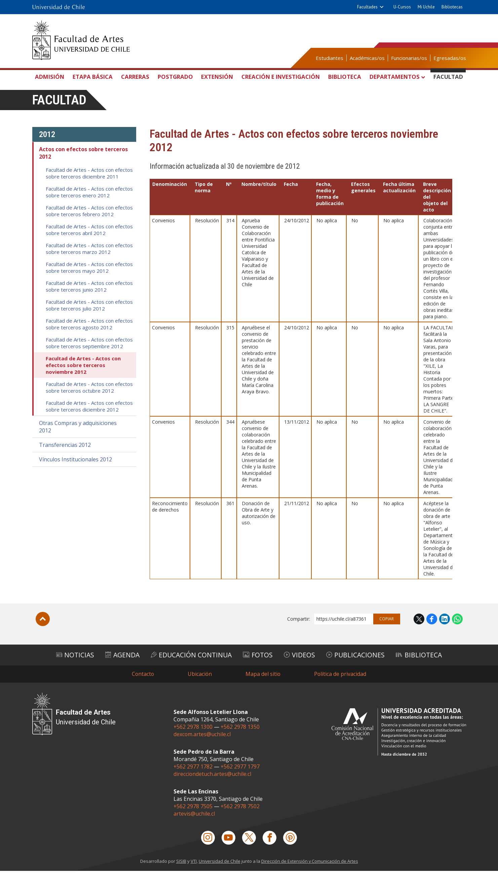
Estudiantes (329, 58)
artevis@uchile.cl (194, 826)
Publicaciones (359, 667)
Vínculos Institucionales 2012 (75, 472)
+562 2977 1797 (240, 779)
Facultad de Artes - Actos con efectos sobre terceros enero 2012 (89, 205)
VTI (193, 874)
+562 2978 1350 (240, 739)
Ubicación (200, 686)
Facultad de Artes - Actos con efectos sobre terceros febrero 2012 (89, 224)
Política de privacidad (341, 686)
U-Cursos (402, 7)
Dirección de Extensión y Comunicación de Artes (310, 874)
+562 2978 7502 (240, 819)
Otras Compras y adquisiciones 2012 (78, 439)
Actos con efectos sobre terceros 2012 (83, 166)
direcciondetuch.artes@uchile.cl (213, 786)
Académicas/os (367, 58)
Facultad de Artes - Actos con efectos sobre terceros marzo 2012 (89, 261)
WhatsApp (457, 632)
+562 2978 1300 (193, 739)
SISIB (181, 874)
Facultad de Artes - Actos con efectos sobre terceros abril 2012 (89, 243)
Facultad (447, 76)
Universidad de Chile (219, 874)
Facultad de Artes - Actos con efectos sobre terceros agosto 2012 (89, 337)
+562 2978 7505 (193, 819)
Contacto (142, 686)
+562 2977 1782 (193, 779)
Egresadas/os (449, 58)
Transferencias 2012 (65, 458)
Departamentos (397, 76)
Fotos (259, 667)
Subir (43, 632)
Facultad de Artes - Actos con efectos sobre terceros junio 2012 (89, 299)
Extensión (216, 76)
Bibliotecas (452, 7)
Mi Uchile (426, 7)
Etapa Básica (93, 83)
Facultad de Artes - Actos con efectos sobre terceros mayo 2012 (89, 280)
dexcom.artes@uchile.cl (202, 747)
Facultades (367, 7)
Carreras (134, 76)
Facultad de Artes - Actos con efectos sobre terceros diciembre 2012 (89, 419)
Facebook (431, 632)
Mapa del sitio (263, 686)
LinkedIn (445, 632)
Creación (280, 84)
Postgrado (174, 76)
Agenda (119, 667)
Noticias (70, 667)
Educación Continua (190, 667)
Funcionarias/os (409, 58)
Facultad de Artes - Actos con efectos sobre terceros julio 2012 (89, 318)
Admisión (51, 76)
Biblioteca (345, 76)
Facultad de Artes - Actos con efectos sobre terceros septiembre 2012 (89, 356)
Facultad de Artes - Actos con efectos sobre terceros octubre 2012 (89, 400)
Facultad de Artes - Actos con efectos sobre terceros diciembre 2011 (89, 186)
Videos (301, 667)
